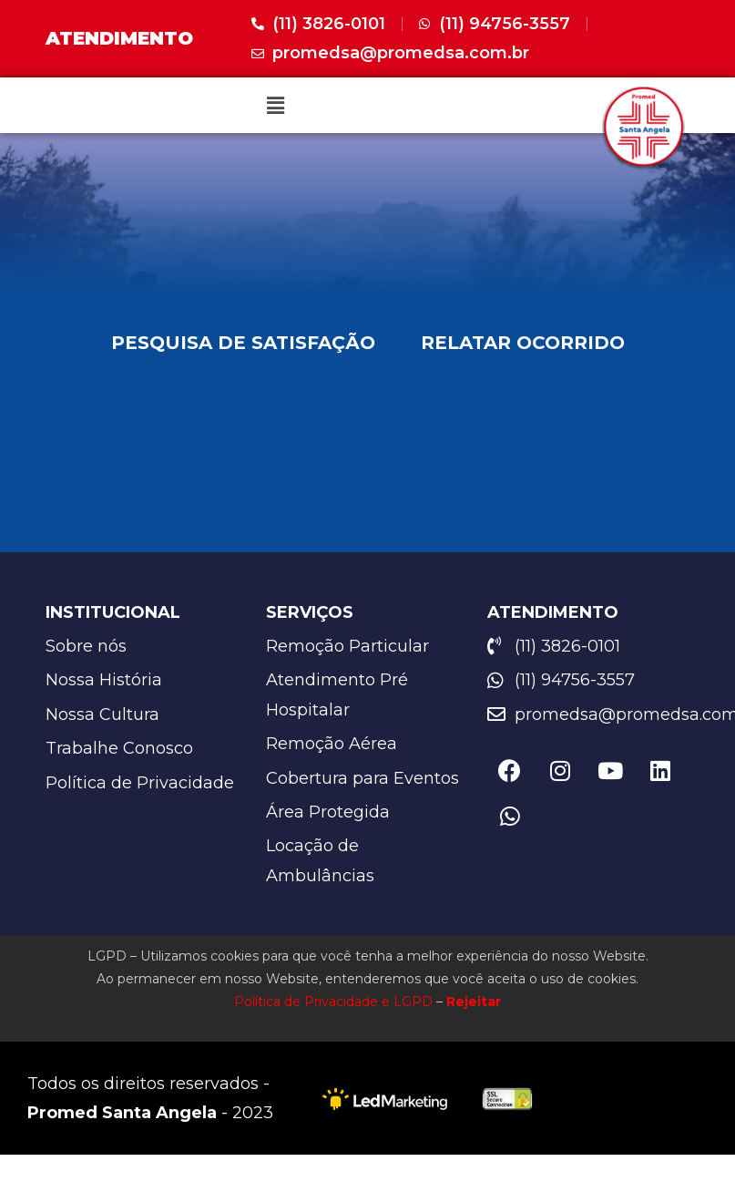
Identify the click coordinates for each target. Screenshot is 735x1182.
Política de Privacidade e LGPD (333, 1002)
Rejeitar (473, 1002)
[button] (275, 104)
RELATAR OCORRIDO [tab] (523, 343)
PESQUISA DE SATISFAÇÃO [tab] (243, 343)
